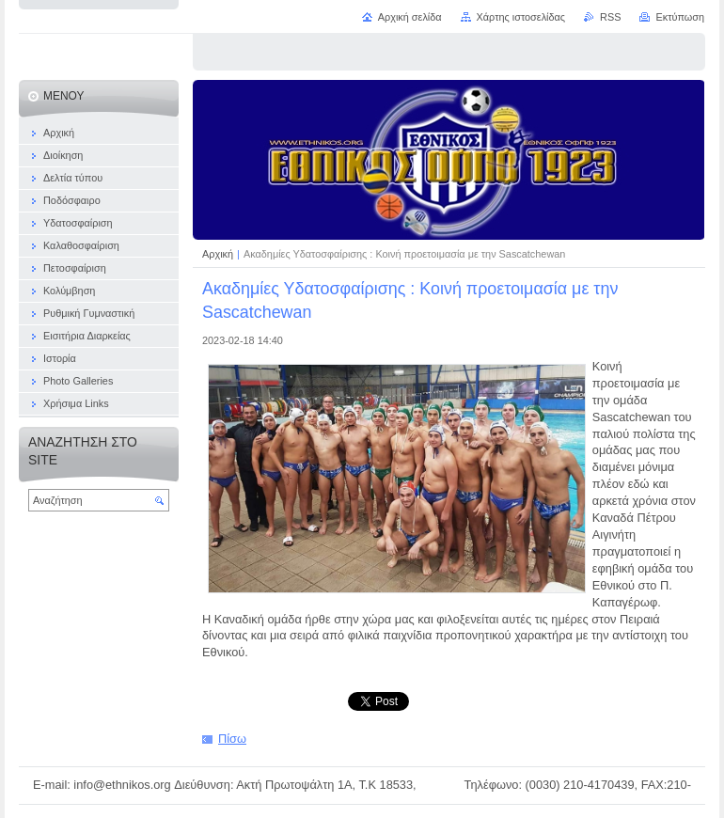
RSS (610, 17)
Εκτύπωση (679, 17)
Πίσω (232, 738)
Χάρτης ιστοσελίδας (521, 17)
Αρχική (219, 254)
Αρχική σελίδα (410, 17)
